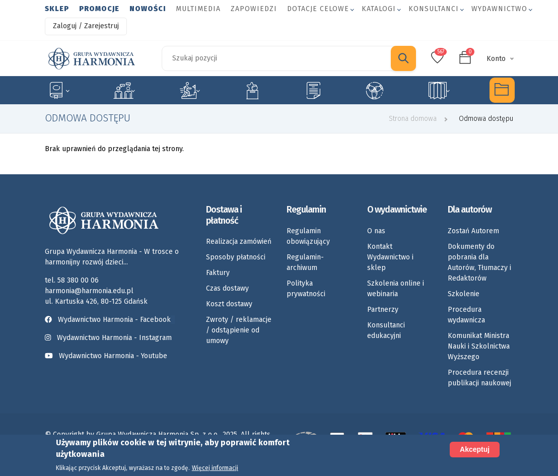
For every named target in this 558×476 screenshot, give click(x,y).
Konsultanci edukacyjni (386, 330)
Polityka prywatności (306, 288)
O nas (376, 231)
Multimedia (198, 9)
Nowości (147, 9)
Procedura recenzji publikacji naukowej (479, 377)
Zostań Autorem (473, 231)
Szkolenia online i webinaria (395, 288)
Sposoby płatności (235, 257)
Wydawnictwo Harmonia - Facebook (110, 319)
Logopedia (124, 90)
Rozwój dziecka (189, 90)
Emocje (252, 90)
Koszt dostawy (229, 304)
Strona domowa (413, 118)
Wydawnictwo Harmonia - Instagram (114, 337)
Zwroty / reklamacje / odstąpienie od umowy (238, 330)
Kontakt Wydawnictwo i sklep (390, 257)
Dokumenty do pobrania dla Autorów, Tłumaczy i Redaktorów (479, 262)
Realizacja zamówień (238, 241)
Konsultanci (433, 9)
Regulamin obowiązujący (308, 236)
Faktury (218, 272)
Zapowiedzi (254, 9)
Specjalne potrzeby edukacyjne (58, 90)
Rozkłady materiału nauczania (439, 90)
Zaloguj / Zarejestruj (86, 26)
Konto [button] (496, 58)
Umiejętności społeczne (375, 90)
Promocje (99, 9)
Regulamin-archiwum (305, 262)
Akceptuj (475, 449)
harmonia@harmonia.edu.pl (89, 291)
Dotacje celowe (318, 9)
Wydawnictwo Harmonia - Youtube (113, 356)
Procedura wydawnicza (466, 314)
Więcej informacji (215, 467)
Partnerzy (382, 309)
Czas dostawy (227, 288)
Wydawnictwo (499, 9)
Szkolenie (463, 294)
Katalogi (379, 9)
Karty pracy (313, 90)
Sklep (57, 9)
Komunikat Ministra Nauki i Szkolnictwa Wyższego (479, 346)
